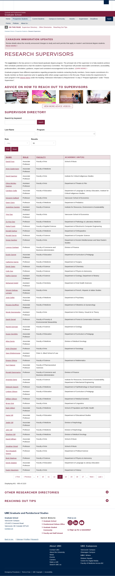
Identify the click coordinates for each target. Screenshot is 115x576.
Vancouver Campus (88, 550)
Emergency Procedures (12, 572)
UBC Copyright (37, 572)
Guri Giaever (10, 365)
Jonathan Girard (12, 446)
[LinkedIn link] (75, 522)
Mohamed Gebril (12, 283)
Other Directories (45, 27)
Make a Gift (54, 562)
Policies (16, 23)
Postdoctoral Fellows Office (54, 524)
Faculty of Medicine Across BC (92, 563)
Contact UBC (55, 550)
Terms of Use (26, 572)
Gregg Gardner (11, 240)
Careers (53, 560)
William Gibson (11, 399)
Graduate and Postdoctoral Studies (57, 513)
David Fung (10, 161)
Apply (109, 19)
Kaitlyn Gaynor (11, 276)
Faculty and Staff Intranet (53, 533)
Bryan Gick (10, 403)
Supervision (83, 19)
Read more (11, 46)
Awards (72, 19)
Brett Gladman (11, 458)
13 (61, 476)
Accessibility (48, 572)
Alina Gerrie (10, 341)
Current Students (38, 19)
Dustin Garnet (11, 255)
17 (84, 476)
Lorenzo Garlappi (12, 247)
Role (7, 139)
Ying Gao (9, 214)
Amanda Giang (11, 380)
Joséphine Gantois (13, 207)
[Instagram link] (70, 522)
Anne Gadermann (12, 169)
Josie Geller (10, 297)
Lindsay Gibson (11, 391)
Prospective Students (20, 19)
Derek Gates (10, 266)
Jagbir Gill (9, 422)
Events (52, 557)
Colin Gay (9, 271)
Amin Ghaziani (11, 348)
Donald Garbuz (11, 231)
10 (44, 476)
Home (8, 19)
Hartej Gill (9, 415)
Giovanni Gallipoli (12, 198)
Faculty (41, 157)
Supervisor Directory (29, 27)
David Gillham (11, 439)
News (52, 555)
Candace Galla (11, 191)
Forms (8, 23)
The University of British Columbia (10, 5)
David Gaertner (11, 176)
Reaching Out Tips (60, 27)
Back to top (10, 539)
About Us (24, 23)
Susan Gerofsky (12, 334)
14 (66, 476)
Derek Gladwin (11, 463)
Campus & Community (57, 19)
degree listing (25, 78)
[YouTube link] (81, 522)
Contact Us (9, 529)
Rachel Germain (12, 327)
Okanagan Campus (88, 552)
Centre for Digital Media (89, 561)
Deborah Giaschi (12, 387)
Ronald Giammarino (13, 372)
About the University (57, 552)
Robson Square (86, 558)
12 (55, 476)
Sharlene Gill (10, 434)
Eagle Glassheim (12, 470)
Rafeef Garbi (10, 226)
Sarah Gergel (11, 319)
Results (34, 139)
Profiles (27, 539)
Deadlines (94, 19)
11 (49, 476)
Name (9, 157)
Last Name (9, 130)
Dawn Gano (10, 202)
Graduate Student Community (50, 528)
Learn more (80, 68)
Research (34, 539)
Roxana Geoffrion (12, 305)
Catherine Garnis (12, 262)
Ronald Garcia (11, 235)
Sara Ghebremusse (13, 353)
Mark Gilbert (10, 408)
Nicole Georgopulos (13, 312)
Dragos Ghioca (11, 360)
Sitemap (20, 539)
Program (41, 130)
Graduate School (9, 31)
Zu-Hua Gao (10, 222)
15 (72, 476)
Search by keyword (13, 118)
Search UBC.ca (55, 564)
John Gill (9, 430)
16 (78, 476)
